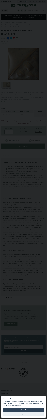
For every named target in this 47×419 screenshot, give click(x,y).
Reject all (23, 414)
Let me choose (17, 405)
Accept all (23, 409)
